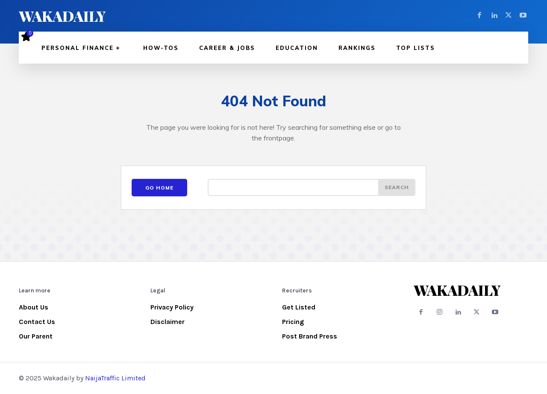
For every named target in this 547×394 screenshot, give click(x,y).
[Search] (396, 187)
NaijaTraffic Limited (115, 378)
